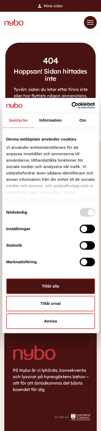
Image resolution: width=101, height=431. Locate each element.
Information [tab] (50, 120)
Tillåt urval (50, 303)
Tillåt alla (50, 286)
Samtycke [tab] (18, 120)
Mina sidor (50, 5)
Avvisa (50, 321)
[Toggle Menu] (90, 22)
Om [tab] (82, 120)
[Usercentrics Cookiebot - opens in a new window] (72, 105)
